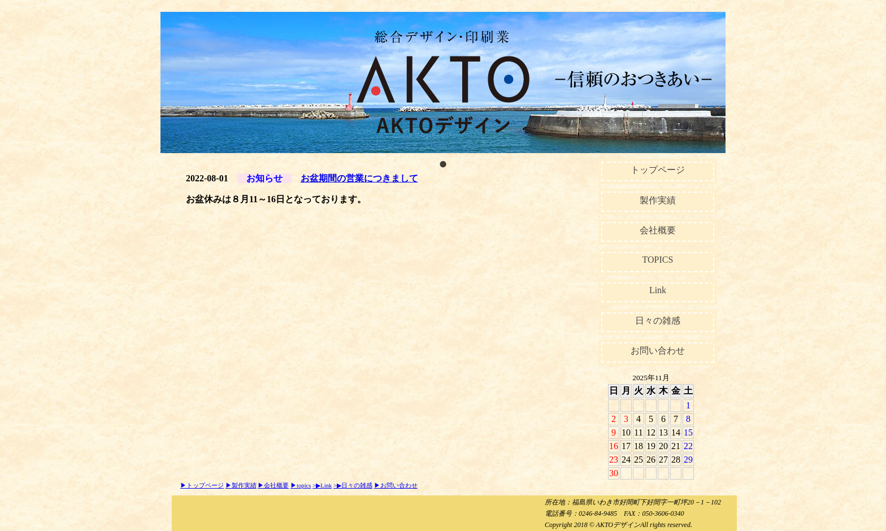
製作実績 (658, 200)
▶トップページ (202, 485)
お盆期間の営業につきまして (359, 178)
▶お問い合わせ (396, 485)
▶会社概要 (273, 485)
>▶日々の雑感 (352, 485)
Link (657, 290)
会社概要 (658, 230)
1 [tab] (443, 161)
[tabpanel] (443, 82)
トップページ (658, 170)
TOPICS (658, 259)
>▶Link (322, 485)
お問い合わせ (658, 350)
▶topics (300, 485)
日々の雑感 (657, 320)
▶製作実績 (241, 485)
